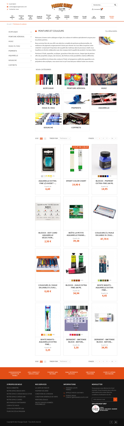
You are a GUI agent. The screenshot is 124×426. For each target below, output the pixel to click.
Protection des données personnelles (44, 404)
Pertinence (65, 138)
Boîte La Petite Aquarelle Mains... (76, 234)
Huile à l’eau (14, 46)
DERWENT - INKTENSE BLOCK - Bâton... (76, 341)
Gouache (13, 60)
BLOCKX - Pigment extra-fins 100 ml (104, 182)
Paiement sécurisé (41, 391)
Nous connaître (13, 388)
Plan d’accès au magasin (16, 412)
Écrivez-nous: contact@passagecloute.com (77, 397)
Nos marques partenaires (16, 403)
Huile (11, 41)
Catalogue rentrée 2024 (15, 409)
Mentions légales (41, 400)
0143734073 (11, 4)
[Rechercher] (104, 4)
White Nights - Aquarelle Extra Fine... (104, 288)
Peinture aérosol (17, 36)
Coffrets (13, 65)
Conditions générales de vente (46, 397)
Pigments (13, 51)
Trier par (54, 138)
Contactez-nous (13, 9)
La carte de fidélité (42, 388)
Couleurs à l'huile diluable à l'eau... (104, 234)
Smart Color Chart (76, 181)
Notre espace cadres (14, 400)
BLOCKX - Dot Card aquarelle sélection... (47, 235)
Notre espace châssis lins (16, 397)
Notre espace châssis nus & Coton (19, 394)
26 (112, 138)
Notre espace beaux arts (16, 391)
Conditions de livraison (44, 394)
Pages (91, 138)
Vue (37, 138)
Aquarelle (13, 55)
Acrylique (13, 32)
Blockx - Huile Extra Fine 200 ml (76, 286)
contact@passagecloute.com (17, 7)
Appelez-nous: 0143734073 (75, 393)
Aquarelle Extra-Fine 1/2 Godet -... (48, 182)
